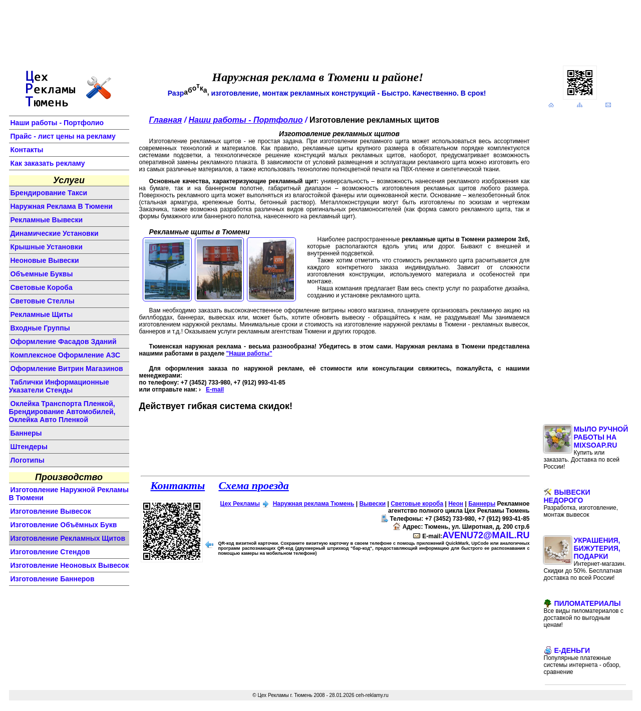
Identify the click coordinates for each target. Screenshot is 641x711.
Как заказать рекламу (48, 163)
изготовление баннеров (53, 579)
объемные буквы (42, 274)
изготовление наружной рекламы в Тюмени (69, 494)
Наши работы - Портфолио (57, 123)
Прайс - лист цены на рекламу (63, 136)
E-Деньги (582, 660)
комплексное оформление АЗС (66, 355)
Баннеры (481, 503)
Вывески (372, 503)
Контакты (27, 150)
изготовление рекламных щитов (68, 538)
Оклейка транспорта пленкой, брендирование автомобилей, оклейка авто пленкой (62, 412)
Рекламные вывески (47, 220)
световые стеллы (43, 301)
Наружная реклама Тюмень (314, 503)
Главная (165, 120)
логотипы (28, 460)
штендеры (29, 447)
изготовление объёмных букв (64, 525)
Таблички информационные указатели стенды (59, 386)
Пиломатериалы (583, 613)
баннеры (26, 433)
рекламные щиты (42, 314)
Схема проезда (253, 485)
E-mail (215, 389)
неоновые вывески (45, 260)
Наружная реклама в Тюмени (62, 206)
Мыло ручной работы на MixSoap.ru (586, 447)
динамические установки (55, 233)
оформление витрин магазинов (67, 369)
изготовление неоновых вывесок (70, 565)
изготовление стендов (50, 552)
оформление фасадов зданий (64, 341)
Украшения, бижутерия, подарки (585, 558)
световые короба (42, 287)
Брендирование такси (49, 193)
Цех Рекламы (240, 503)
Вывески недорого (581, 503)
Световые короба (417, 503)
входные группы (40, 328)
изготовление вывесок (51, 511)
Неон (455, 503)
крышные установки (47, 247)
